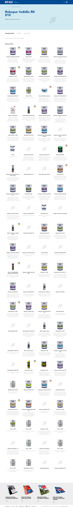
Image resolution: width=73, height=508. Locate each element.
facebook (29, 506)
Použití (19, 33)
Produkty (9, 6)
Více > (7, 500)
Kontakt (12, 506)
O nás (6, 6)
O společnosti (7, 506)
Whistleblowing (22, 506)
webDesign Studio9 (64, 506)
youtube (34, 506)
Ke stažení (27, 33)
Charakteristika (9, 33)
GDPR (17, 506)
